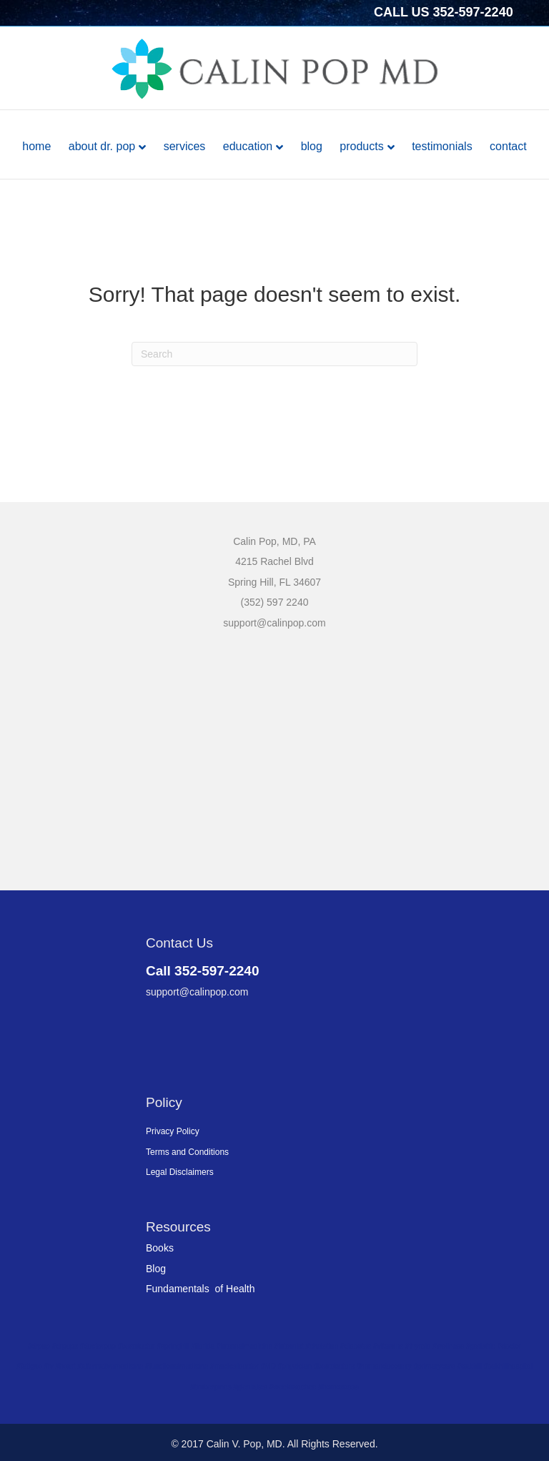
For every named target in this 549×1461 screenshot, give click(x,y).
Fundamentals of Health (200, 1288)
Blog (311, 146)
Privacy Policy (172, 1131)
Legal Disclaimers (180, 1172)
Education (247, 146)
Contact (508, 146)
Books (160, 1248)
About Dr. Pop (102, 146)
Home (36, 146)
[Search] (274, 354)
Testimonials (442, 146)
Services (185, 146)
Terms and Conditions (187, 1152)
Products (361, 146)
